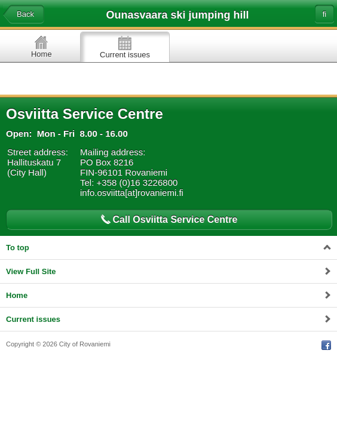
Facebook (326, 345)
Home (41, 54)
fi (325, 14)
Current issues (125, 54)
